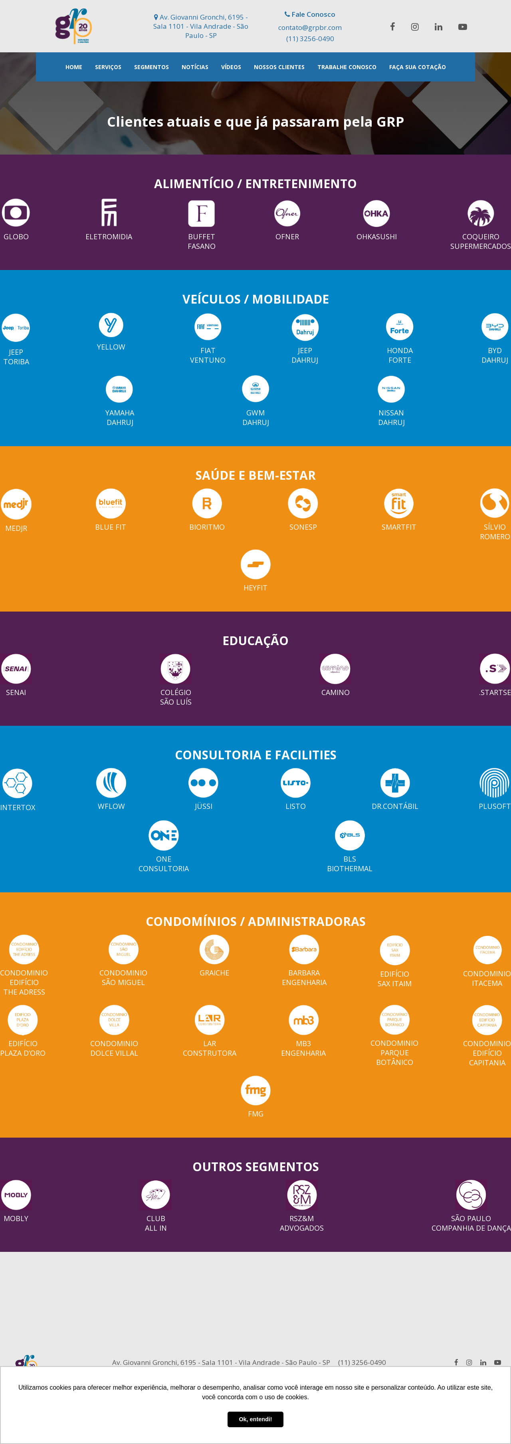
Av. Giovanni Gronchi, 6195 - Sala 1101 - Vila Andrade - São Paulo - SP (200, 26)
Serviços (108, 67)
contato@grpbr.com (310, 27)
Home (73, 67)
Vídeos (231, 67)
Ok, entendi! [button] (255, 1419)
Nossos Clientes (279, 67)
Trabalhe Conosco (346, 67)
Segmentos (151, 67)
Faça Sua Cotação (417, 67)
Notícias (195, 67)
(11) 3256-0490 (310, 38)
